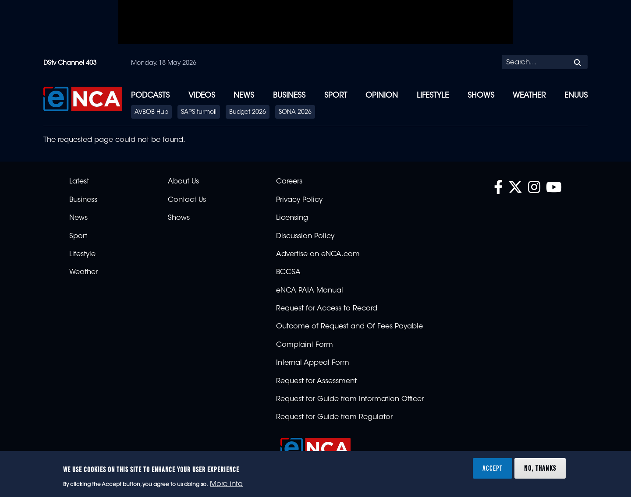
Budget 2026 (247, 112)
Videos (201, 95)
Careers (289, 181)
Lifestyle (433, 95)
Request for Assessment (316, 381)
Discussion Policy (305, 236)
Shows (481, 95)
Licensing (292, 218)
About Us (183, 181)
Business (289, 95)
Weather (529, 95)
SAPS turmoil (198, 112)
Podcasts (150, 95)
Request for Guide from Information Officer (350, 399)
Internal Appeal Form (312, 363)
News (244, 95)
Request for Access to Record (326, 308)
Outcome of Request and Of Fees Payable (349, 326)
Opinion (381, 95)
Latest (79, 181)
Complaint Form (304, 345)
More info (226, 484)
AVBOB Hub (151, 112)
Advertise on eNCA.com (318, 254)
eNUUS (576, 95)
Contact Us (187, 200)
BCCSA (288, 272)
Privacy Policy (299, 200)
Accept (492, 468)
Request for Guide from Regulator (334, 417)
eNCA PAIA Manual (309, 290)
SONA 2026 (295, 112)
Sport (335, 95)
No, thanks (540, 468)
